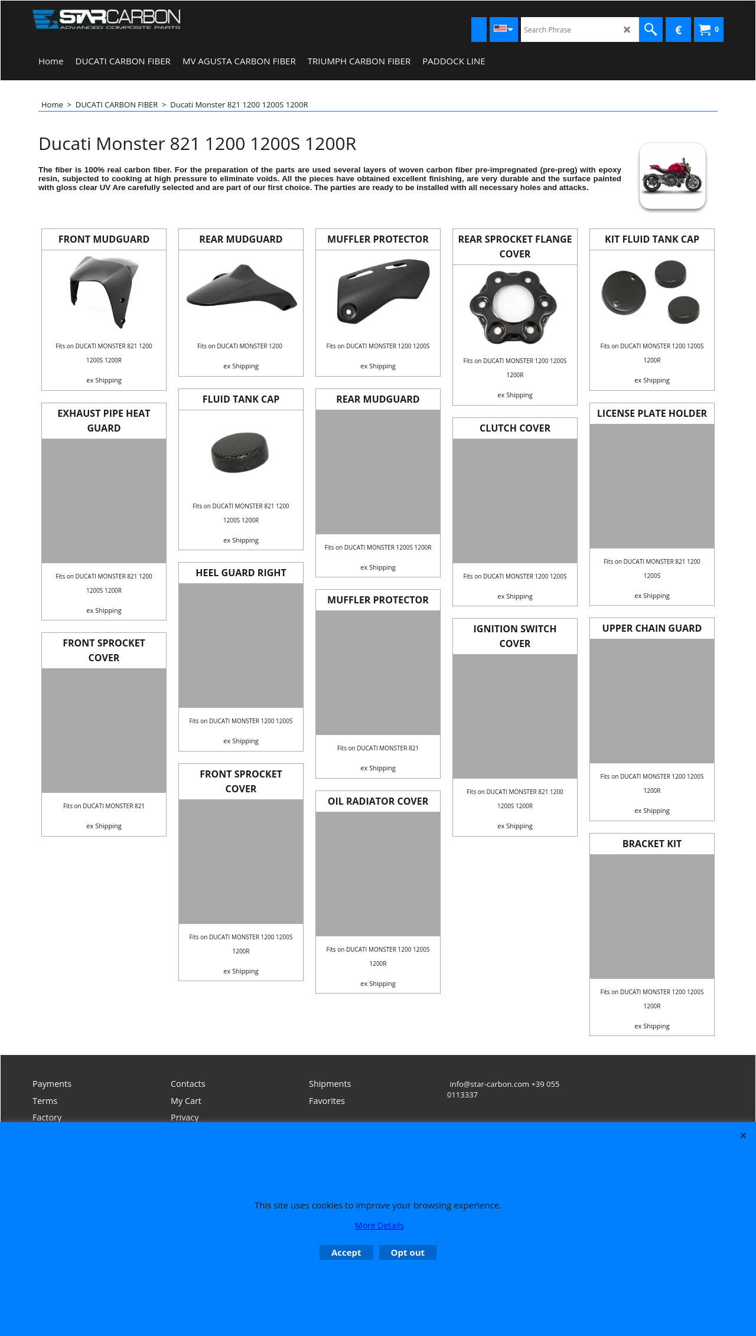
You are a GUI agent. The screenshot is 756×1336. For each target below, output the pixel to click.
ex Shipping (103, 379)
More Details (379, 1225)
